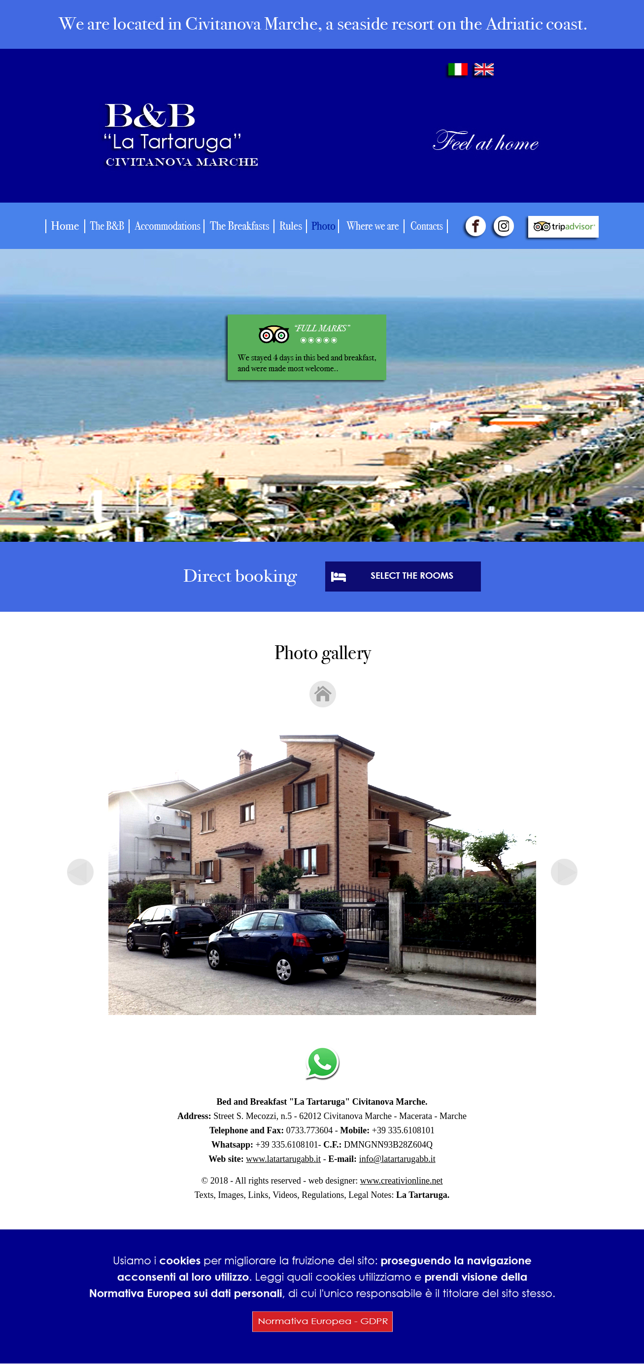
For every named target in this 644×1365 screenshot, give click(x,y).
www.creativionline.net (401, 1181)
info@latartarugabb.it (397, 1159)
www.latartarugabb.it (283, 1159)
